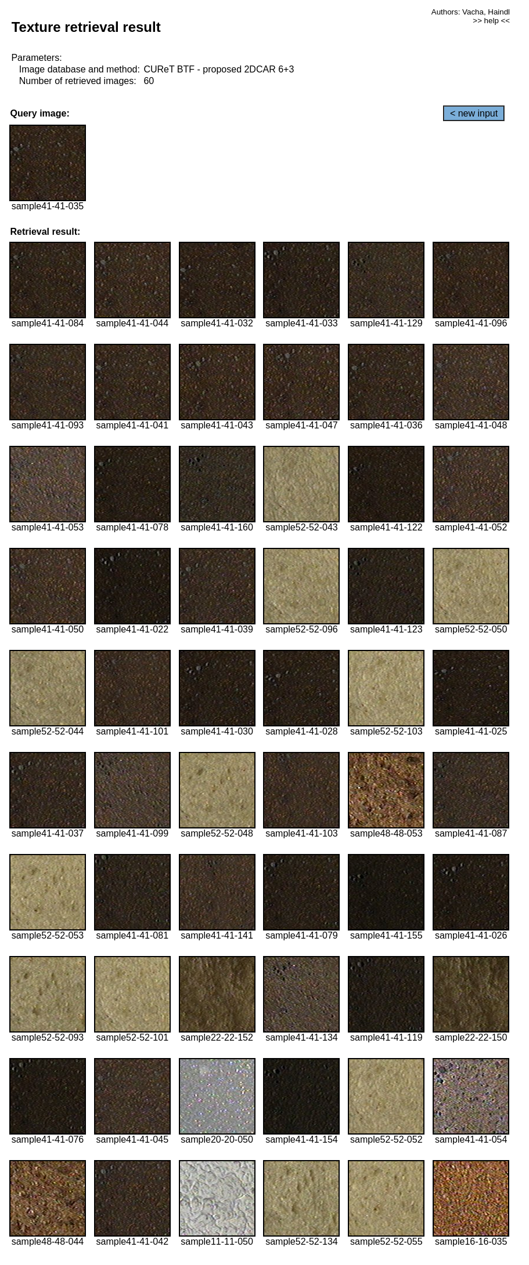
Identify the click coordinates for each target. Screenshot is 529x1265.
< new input (474, 113)
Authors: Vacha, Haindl (470, 12)
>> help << (491, 20)
